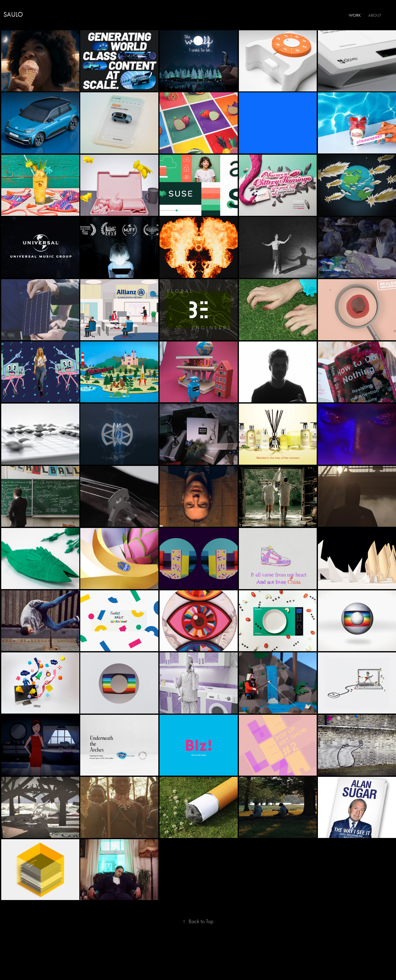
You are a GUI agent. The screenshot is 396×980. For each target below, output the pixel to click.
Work (355, 15)
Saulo (13, 14)
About (374, 15)
